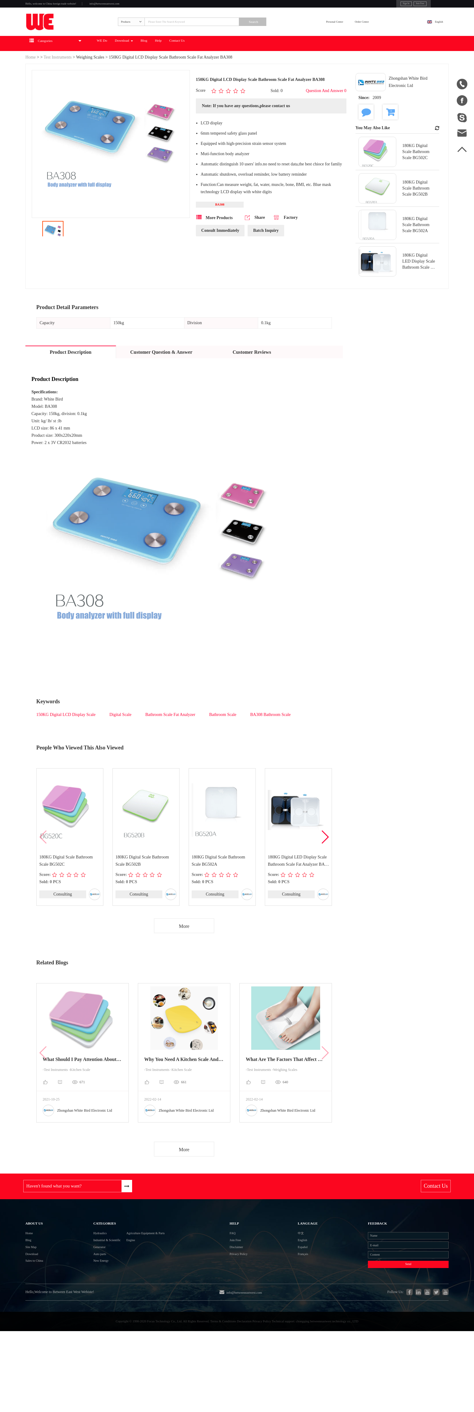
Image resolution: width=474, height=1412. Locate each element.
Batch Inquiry (265, 255)
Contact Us (265, 65)
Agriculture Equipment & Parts (154, 1269)
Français (280, 1302)
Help (235, 65)
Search (302, 35)
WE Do (146, 65)
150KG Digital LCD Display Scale (66, 736)
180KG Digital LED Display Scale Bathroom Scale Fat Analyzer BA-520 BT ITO (297, 883)
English (432, 35)
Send (385, 1318)
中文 (276, 1269)
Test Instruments (58, 79)
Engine (130, 1280)
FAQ (230, 1269)
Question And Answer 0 (326, 112)
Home (30, 79)
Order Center (395, 35)
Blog (212, 65)
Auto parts (81, 1302)
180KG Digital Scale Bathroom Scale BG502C (66, 883)
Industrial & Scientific (93, 1280)
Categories (89, 1254)
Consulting (62, 916)
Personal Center (348, 35)
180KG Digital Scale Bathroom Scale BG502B (142, 883)
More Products (214, 242)
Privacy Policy (239, 1302)
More (184, 949)
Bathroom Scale (222, 736)
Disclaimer (235, 1291)
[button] (325, 859)
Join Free (384, 6)
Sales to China (39, 1313)
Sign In (363, 6)
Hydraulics (82, 1269)
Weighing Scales (90, 79)
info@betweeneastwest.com (150, 6)
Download (181, 65)
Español (279, 1291)
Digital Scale (120, 736)
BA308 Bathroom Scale (270, 736)
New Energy (83, 1313)
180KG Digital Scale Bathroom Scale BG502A (218, 883)
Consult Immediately (220, 255)
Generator (81, 1291)
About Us (39, 1254)
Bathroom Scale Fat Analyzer (170, 736)
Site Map (34, 1291)
